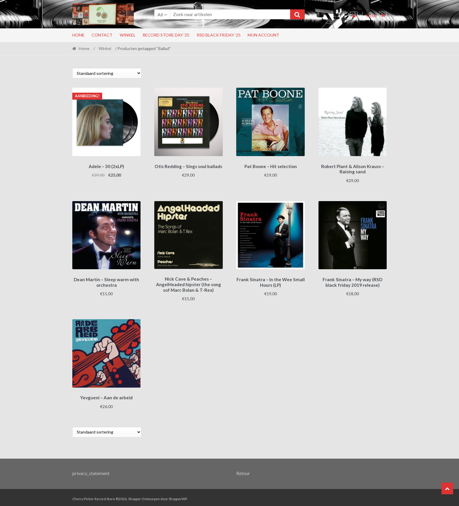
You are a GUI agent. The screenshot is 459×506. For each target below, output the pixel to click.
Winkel (128, 34)
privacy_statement (90, 470)
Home (78, 34)
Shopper (134, 496)
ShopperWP (178, 496)
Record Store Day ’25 (166, 34)
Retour (243, 470)
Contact (102, 34)
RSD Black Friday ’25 (219, 34)
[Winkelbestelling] (106, 73)
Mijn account (263, 34)
